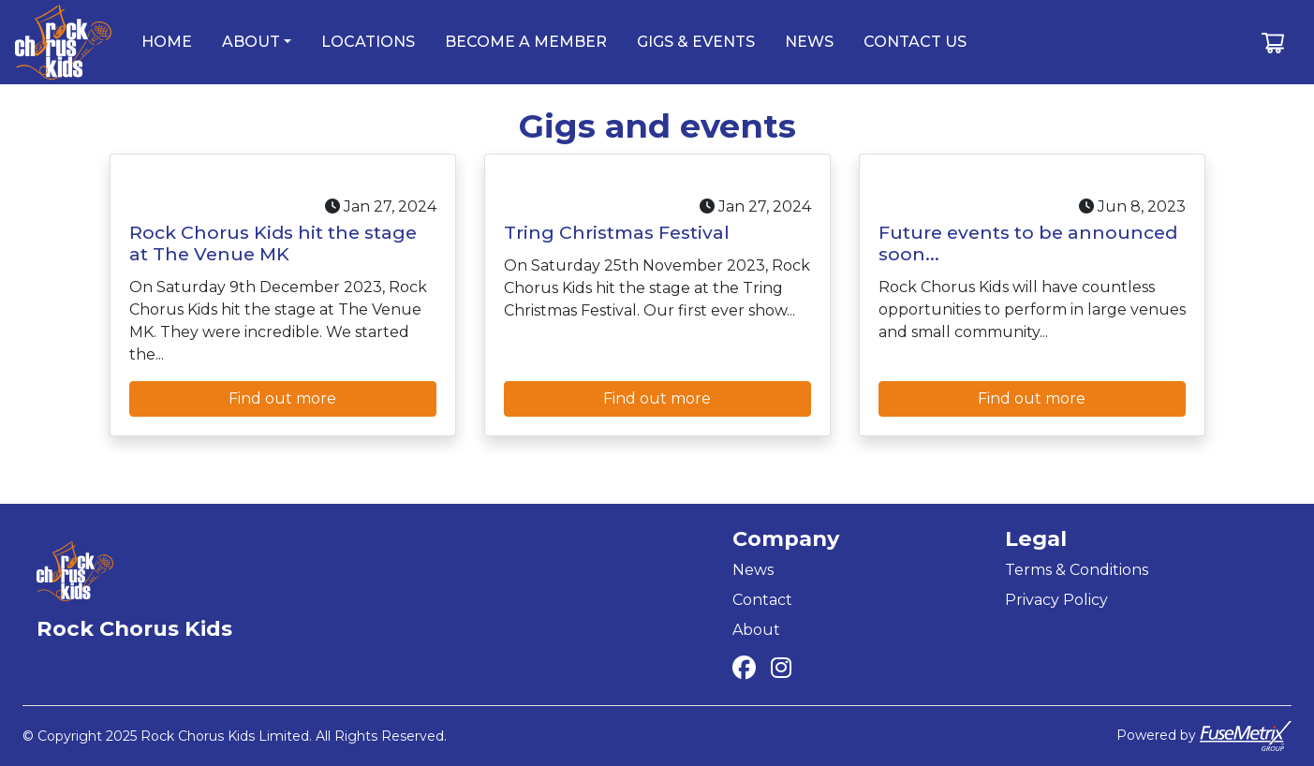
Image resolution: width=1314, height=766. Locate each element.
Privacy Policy (1056, 600)
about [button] (251, 42)
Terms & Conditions (1076, 570)
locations (368, 42)
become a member (526, 42)
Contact (762, 600)
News (753, 570)
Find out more (282, 398)
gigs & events (696, 42)
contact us (915, 42)
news (809, 42)
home (166, 42)
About (756, 630)
